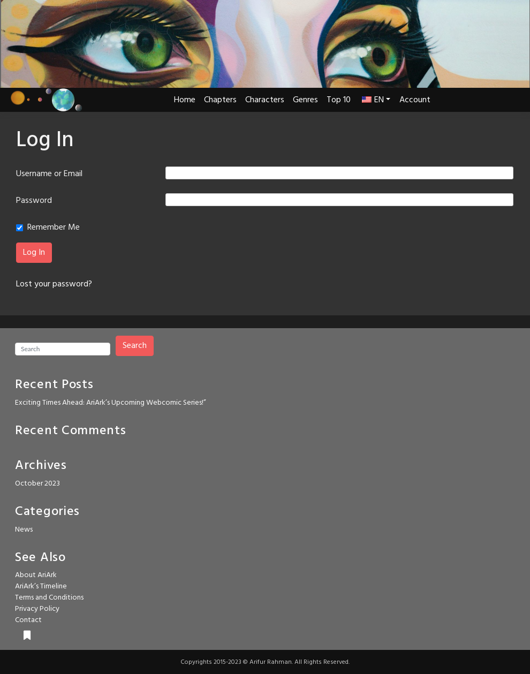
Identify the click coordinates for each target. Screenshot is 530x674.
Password (34, 201)
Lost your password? (54, 284)
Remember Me (53, 227)
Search (135, 346)
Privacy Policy (37, 609)
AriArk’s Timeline (41, 586)
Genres (305, 100)
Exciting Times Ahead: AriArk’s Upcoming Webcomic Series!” (110, 403)
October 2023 (37, 484)
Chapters (220, 100)
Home (184, 100)
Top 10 (339, 100)
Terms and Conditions (49, 598)
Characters (264, 100)
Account (414, 100)
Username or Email (49, 174)
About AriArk (36, 575)
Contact (28, 620)
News (24, 530)
